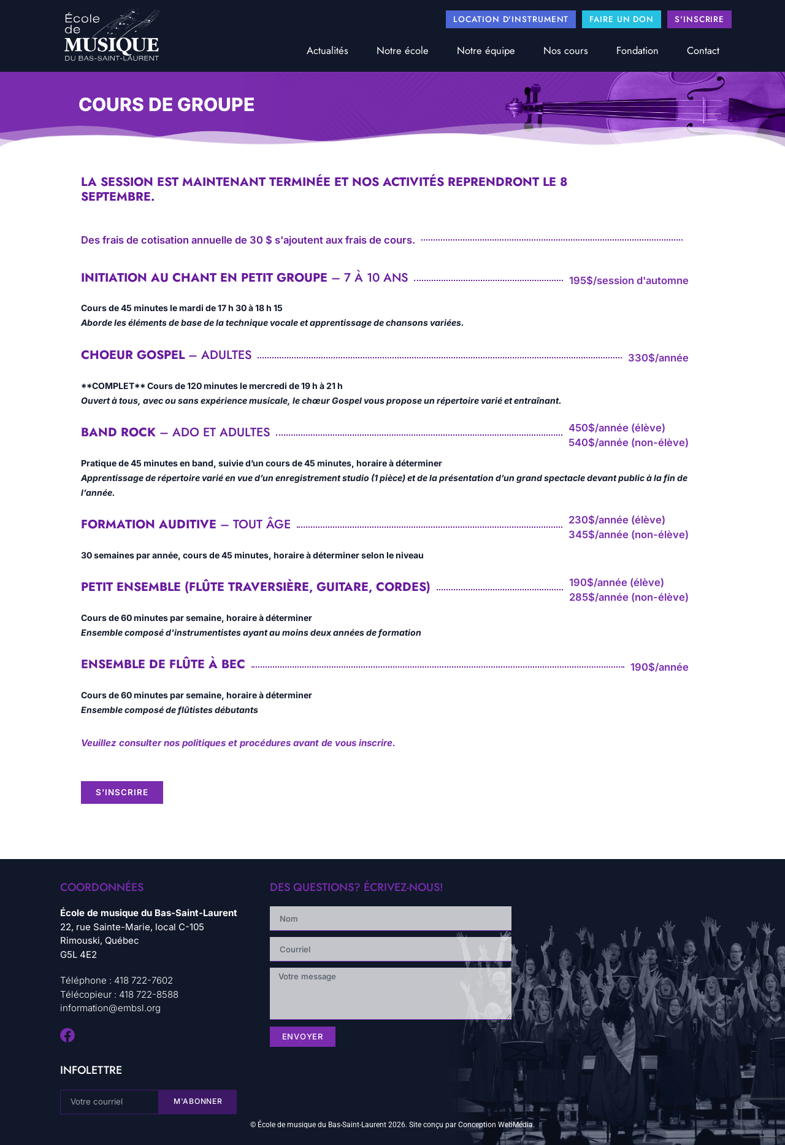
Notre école (403, 50)
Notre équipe (486, 50)
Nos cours (565, 50)
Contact (703, 50)
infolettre (91, 1070)
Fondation (637, 50)
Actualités (327, 50)
